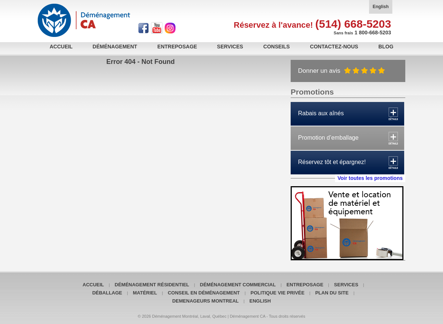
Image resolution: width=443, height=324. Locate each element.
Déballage (107, 293)
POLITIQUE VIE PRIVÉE (277, 293)
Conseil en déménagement (204, 293)
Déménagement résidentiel (152, 284)
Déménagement (114, 47)
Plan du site (331, 293)
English (381, 6)
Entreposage (177, 47)
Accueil (61, 47)
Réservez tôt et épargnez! (332, 162)
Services (230, 47)
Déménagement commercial (238, 284)
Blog (385, 47)
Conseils (276, 47)
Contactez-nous (334, 47)
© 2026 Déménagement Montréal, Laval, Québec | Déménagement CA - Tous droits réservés (221, 316)
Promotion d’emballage (328, 137)
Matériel (145, 293)
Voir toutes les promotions (370, 178)
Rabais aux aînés (321, 113)
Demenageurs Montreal (205, 301)
